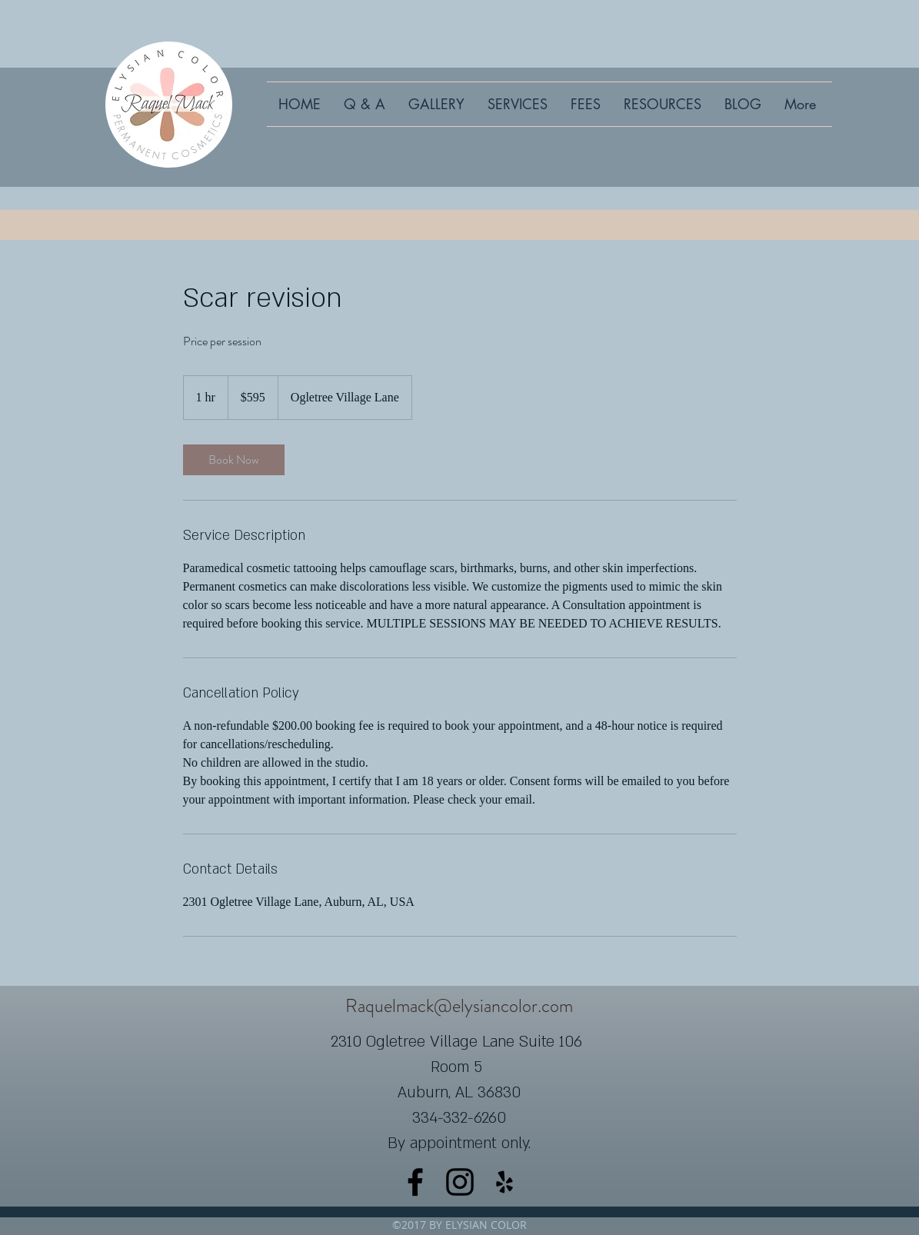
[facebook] (415, 1181)
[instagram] (459, 1181)
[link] (234, 459)
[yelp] (504, 1181)
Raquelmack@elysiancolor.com (459, 1006)
